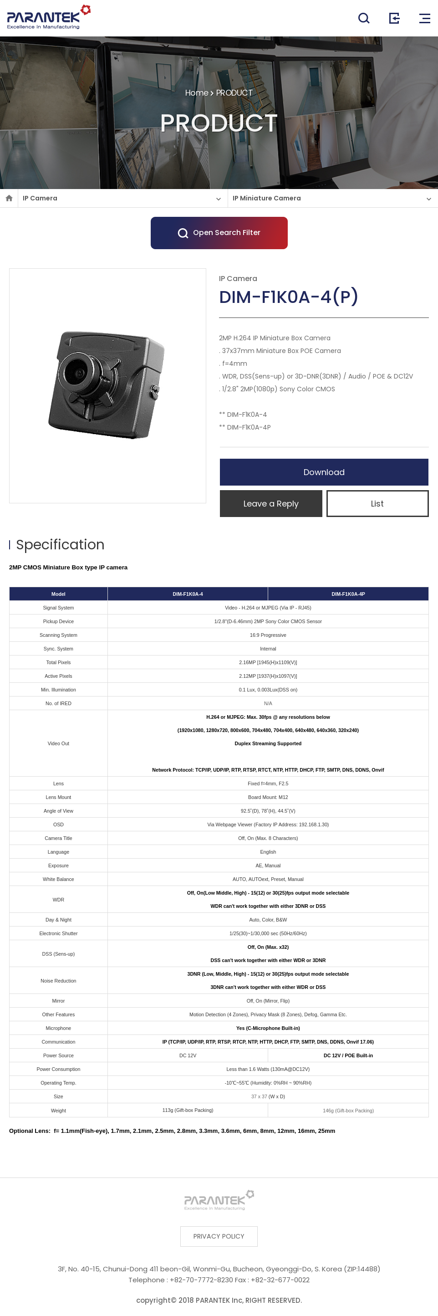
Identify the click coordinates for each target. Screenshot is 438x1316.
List (377, 503)
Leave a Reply (271, 503)
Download (324, 472)
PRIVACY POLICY (219, 1237)
